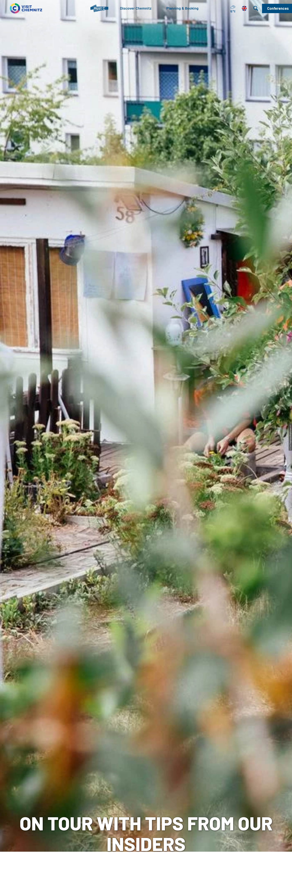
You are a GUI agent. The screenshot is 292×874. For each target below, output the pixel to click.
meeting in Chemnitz (136, 787)
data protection (192, 794)
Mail (62, 814)
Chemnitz (10, 157)
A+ (152, 866)
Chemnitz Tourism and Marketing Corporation (138, 804)
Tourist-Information (75, 787)
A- (140, 866)
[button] (277, 8)
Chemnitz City (131, 794)
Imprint (185, 787)
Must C (27, 157)
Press (184, 800)
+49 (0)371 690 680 (87, 807)
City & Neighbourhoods (55, 157)
